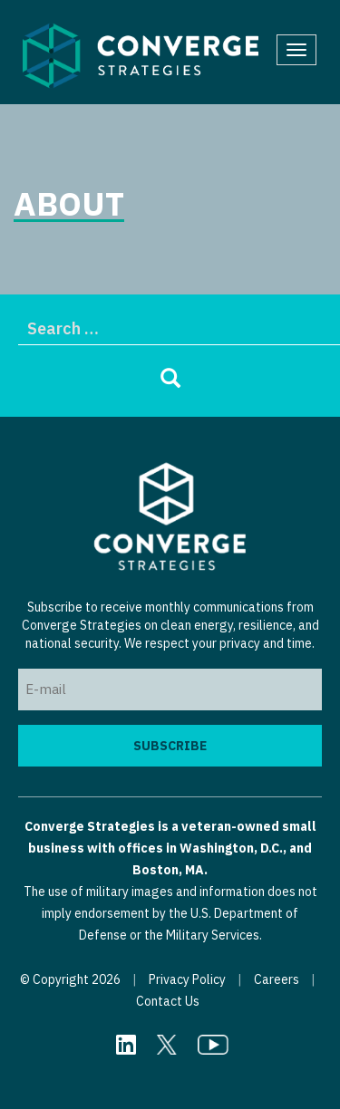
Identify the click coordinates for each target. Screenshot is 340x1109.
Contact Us (167, 1001)
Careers (276, 979)
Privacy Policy (187, 979)
